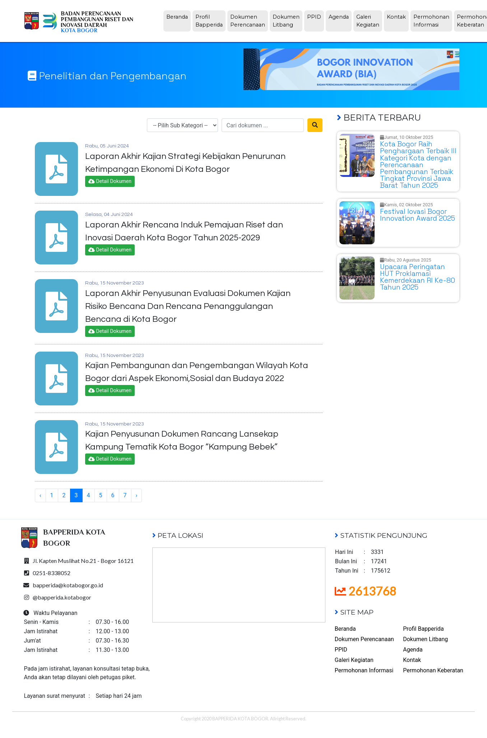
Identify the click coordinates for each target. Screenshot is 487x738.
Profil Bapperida (210, 21)
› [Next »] (137, 495)
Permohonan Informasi (432, 21)
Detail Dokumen (109, 181)
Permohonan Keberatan (433, 670)
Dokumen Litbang (287, 21)
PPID (315, 16)
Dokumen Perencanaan (249, 21)
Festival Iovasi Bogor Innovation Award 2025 (417, 215)
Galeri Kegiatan (369, 21)
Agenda (340, 16)
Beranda (178, 16)
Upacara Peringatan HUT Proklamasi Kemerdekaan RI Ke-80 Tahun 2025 (417, 277)
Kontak (398, 16)
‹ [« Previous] (40, 495)
